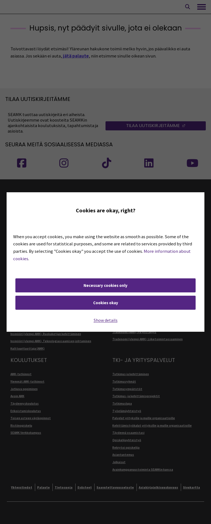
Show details (106, 320)
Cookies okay (105, 302)
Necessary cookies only (105, 285)
